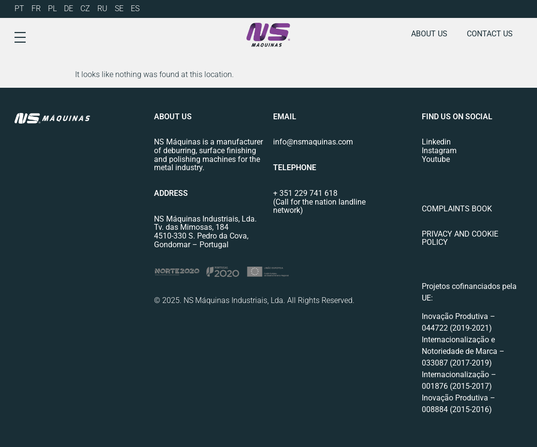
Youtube (436, 159)
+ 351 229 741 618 (305, 193)
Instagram (439, 150)
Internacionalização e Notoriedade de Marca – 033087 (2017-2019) (463, 351)
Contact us (490, 33)
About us (429, 33)
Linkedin (436, 141)
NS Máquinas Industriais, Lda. (205, 219)
